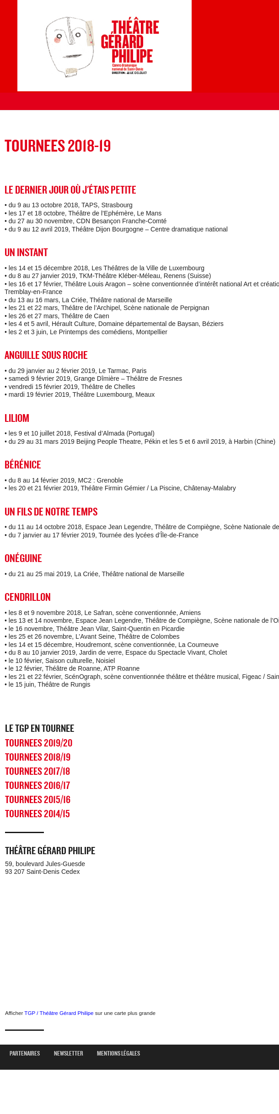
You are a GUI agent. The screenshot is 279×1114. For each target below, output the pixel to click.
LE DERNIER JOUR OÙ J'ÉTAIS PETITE (70, 190)
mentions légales (122, 1053)
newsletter (72, 1053)
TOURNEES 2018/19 (37, 757)
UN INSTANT (26, 253)
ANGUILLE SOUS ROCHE (46, 355)
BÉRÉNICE (23, 465)
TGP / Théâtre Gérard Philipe (58, 1013)
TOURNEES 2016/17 (37, 786)
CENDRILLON (28, 597)
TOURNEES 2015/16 (37, 800)
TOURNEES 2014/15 (37, 814)
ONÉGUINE (23, 558)
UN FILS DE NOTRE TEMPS (51, 512)
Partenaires (28, 1053)
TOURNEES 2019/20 (38, 743)
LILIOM (17, 418)
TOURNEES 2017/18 (37, 772)
